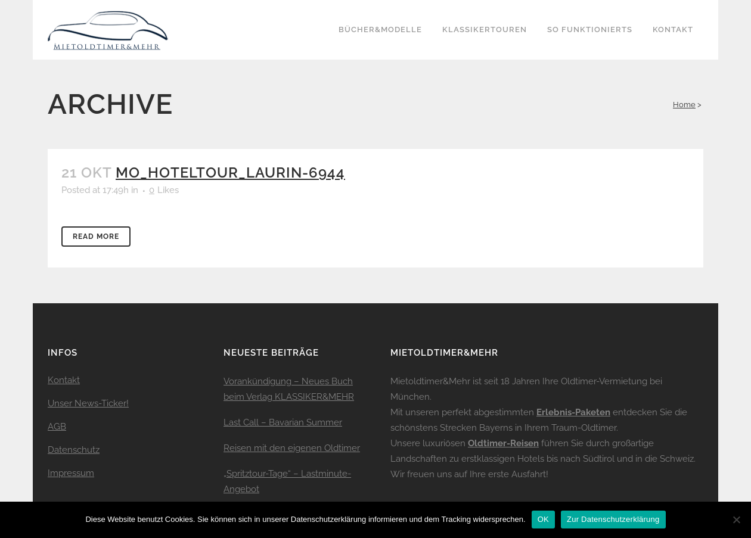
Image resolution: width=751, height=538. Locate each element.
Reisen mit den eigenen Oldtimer (292, 448)
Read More (96, 236)
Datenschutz (74, 449)
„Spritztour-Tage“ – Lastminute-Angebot (287, 481)
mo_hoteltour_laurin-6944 (230, 172)
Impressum (71, 473)
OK (543, 519)
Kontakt (64, 380)
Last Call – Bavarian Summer (283, 422)
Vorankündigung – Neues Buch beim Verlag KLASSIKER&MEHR (289, 389)
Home (684, 104)
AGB (57, 426)
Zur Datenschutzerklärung (613, 519)
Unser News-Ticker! (88, 403)
